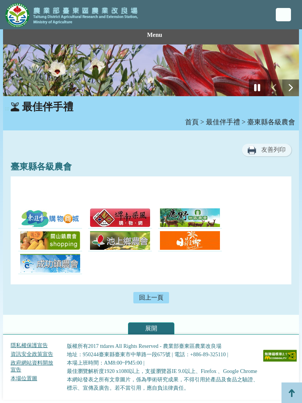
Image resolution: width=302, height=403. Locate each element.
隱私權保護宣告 (29, 345)
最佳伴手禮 (223, 122)
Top (291, 392)
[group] (151, 70)
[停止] (257, 87)
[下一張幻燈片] (290, 87)
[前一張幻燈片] (274, 87)
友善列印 (273, 149)
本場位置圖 (24, 378)
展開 (151, 328)
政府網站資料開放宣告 (32, 366)
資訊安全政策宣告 (32, 354)
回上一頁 (151, 297)
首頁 (192, 122)
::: (7, 108)
